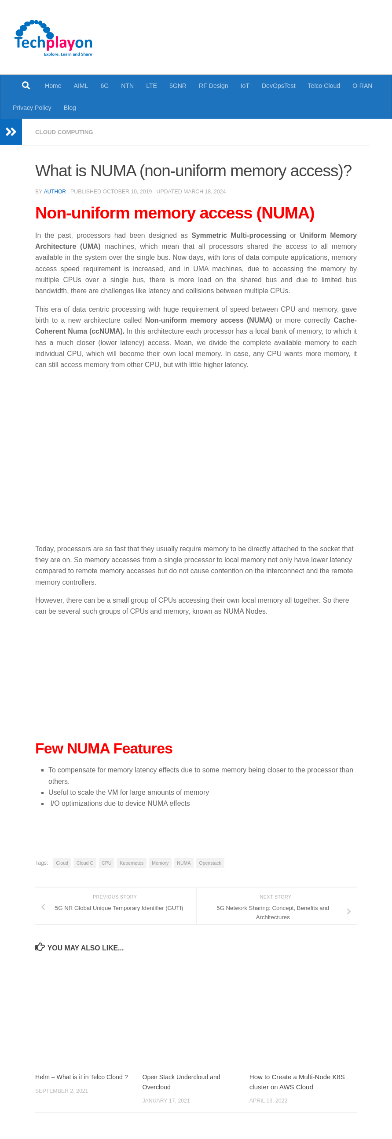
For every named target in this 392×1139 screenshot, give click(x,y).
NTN (127, 85)
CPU (106, 862)
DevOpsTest (279, 85)
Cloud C (85, 862)
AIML (81, 85)
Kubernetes (131, 862)
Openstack (210, 862)
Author (55, 191)
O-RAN (362, 85)
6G (104, 85)
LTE (151, 85)
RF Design (213, 85)
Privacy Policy (32, 107)
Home (53, 85)
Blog (70, 107)
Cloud (62, 862)
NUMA (184, 862)
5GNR (178, 85)
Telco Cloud (324, 85)
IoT (245, 85)
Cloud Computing (66, 131)
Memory (160, 862)
